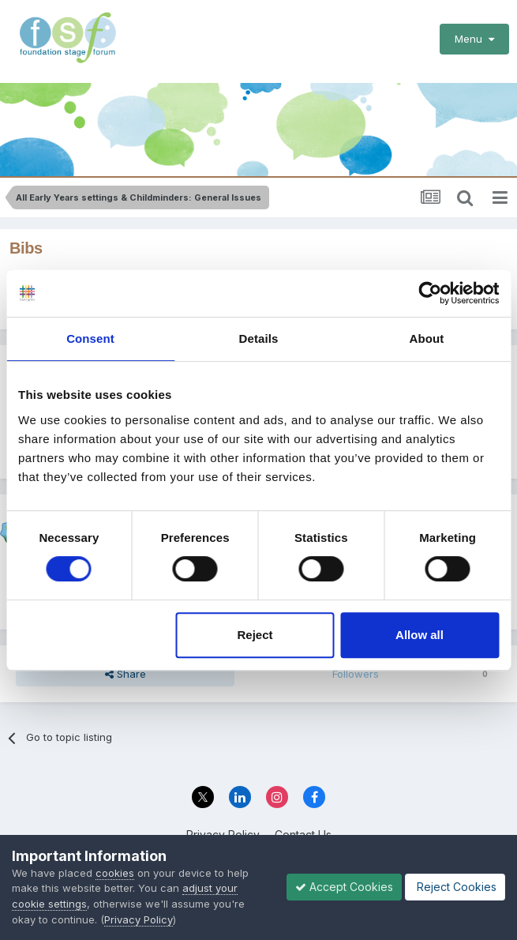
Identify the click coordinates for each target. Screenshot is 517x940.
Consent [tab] (90, 338)
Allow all (419, 634)
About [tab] (427, 338)
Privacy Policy (138, 919)
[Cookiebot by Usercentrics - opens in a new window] (430, 293)
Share (125, 674)
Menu (474, 38)
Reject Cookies (455, 886)
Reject (255, 634)
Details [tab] (259, 338)
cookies (115, 873)
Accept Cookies (344, 886)
